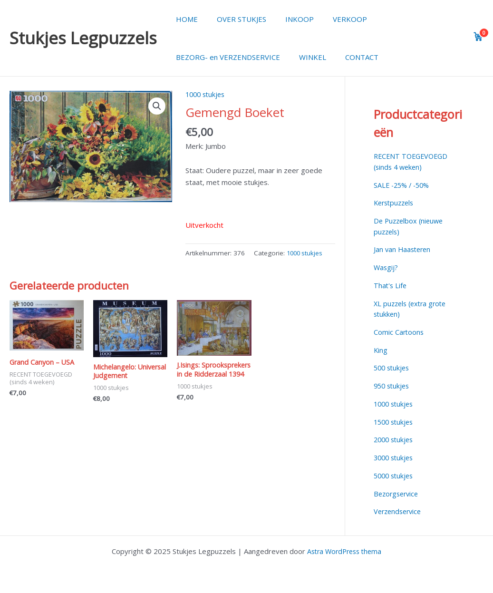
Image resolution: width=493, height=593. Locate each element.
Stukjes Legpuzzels (83, 38)
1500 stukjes (395, 422)
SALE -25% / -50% (404, 185)
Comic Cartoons (399, 332)
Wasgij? (386, 267)
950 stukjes (393, 385)
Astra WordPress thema (344, 551)
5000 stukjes (395, 475)
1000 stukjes (206, 94)
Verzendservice (399, 511)
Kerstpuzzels (395, 202)
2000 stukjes (395, 439)
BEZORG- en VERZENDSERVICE (226, 57)
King (381, 350)
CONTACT (350, 57)
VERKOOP (333, 19)
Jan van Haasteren (404, 249)
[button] (156, 106)
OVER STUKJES (234, 19)
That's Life (391, 285)
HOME (184, 19)
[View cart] (478, 36)
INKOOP (287, 19)
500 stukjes (393, 367)
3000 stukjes (395, 457)
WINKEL (305, 57)
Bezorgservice (398, 493)
